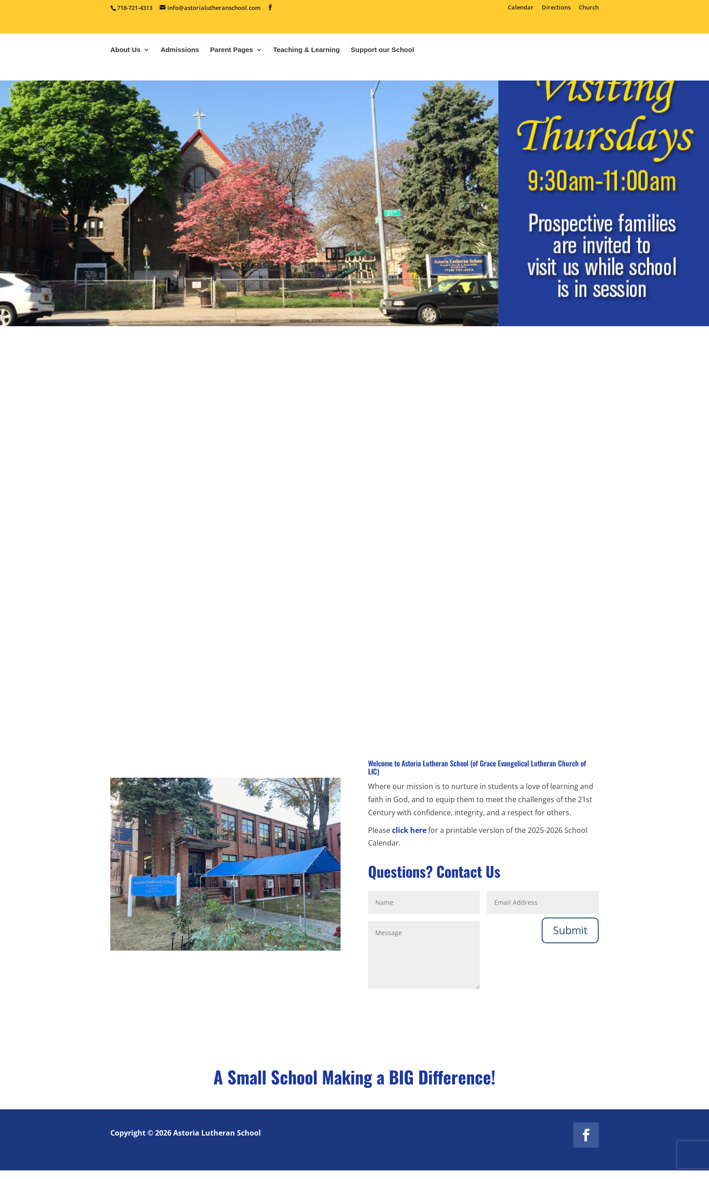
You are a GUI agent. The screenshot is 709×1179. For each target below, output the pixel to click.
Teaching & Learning (306, 74)
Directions (556, 8)
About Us (125, 74)
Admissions (180, 74)
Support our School (382, 74)
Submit (570, 929)
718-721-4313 (134, 8)
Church (589, 8)
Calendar (521, 8)
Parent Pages (231, 74)
